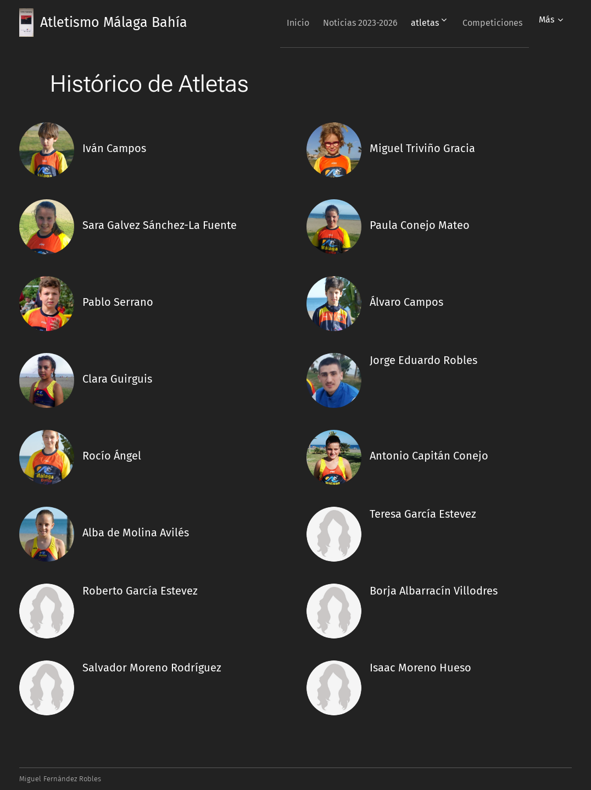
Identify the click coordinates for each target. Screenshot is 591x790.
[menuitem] (278, 22)
